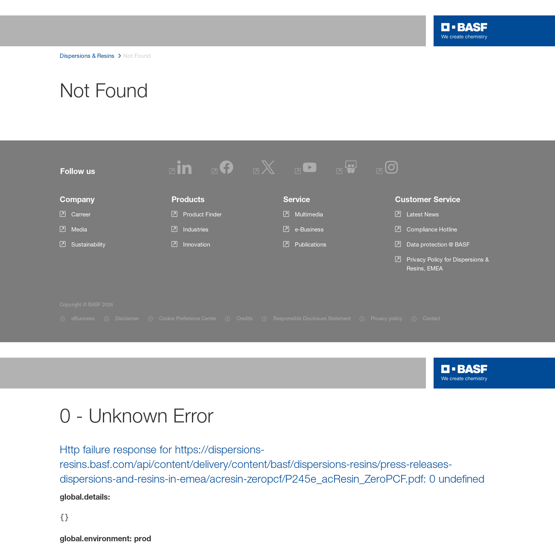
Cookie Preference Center (187, 318)
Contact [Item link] (431, 318)
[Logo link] (464, 30)
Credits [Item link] (245, 318)
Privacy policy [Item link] (386, 318)
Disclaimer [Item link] (127, 318)
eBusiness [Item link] (83, 318)
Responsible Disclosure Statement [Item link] (312, 318)
